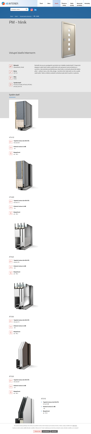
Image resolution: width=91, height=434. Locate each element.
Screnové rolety (35, 397)
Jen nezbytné (46, 431)
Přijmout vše (37, 431)
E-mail (13, 327)
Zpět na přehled (45, 371)
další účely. (75, 425)
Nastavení (54, 431)
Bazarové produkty (79, 4)
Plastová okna (14, 391)
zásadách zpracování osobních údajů (71, 353)
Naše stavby (72, 4)
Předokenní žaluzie (36, 393)
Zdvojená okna (14, 401)
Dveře (56, 3)
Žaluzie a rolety (64, 4)
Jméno (13, 320)
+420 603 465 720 (72, 391)
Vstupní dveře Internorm (25, 16)
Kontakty (87, 3)
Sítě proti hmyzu (35, 399)
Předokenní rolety (36, 395)
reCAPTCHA (22, 356)
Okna (48, 3)
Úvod (41, 3)
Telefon (11, 333)
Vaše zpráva (15, 339)
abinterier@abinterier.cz (73, 394)
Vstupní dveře (24, 391)
